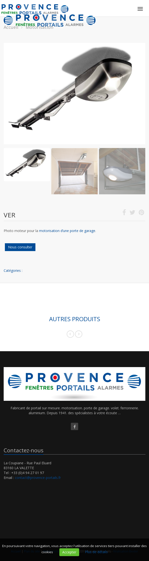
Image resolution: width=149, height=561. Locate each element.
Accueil (11, 27)
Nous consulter (20, 247)
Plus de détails (96, 552)
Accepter (69, 552)
